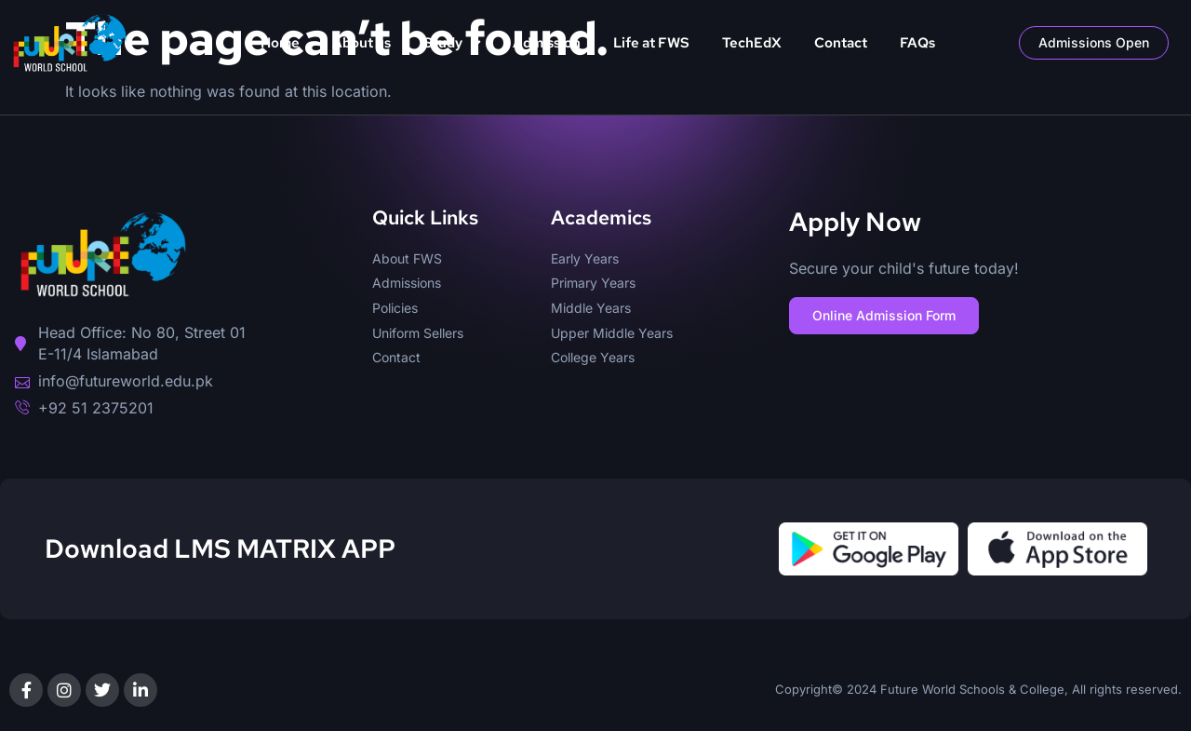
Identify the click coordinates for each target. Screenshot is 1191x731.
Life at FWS (651, 43)
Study (451, 43)
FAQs (917, 43)
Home (280, 43)
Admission (547, 43)
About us (361, 43)
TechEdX (752, 43)
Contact (840, 43)
